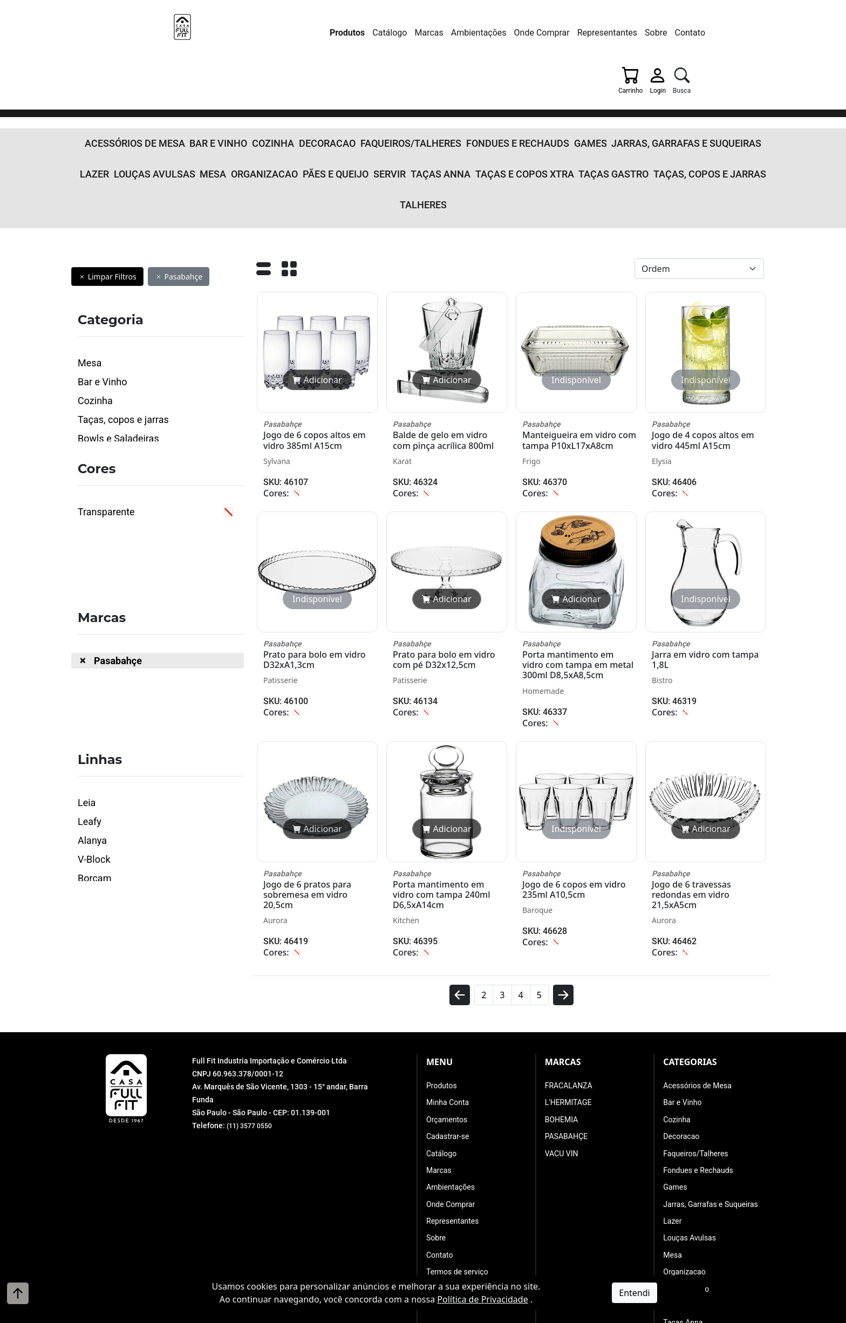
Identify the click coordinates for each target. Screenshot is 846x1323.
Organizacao (219, 104)
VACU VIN (561, 1040)
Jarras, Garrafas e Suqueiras (594, 83)
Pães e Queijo (279, 104)
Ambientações (380, 33)
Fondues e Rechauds (453, 83)
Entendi (634, 1293)
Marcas (331, 33)
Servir (326, 104)
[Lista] (263, 159)
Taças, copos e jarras (593, 104)
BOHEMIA (561, 1007)
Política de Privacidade (482, 1299)
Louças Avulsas (723, 83)
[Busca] (734, 35)
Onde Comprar (444, 33)
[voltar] (459, 886)
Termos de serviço (457, 1159)
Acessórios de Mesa (130, 83)
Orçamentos (446, 1007)
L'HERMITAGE (568, 989)
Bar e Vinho (200, 83)
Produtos (249, 33)
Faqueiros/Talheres (365, 83)
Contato (592, 33)
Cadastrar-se (447, 1023)
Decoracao (294, 83)
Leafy (89, 708)
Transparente (106, 399)
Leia (86, 689)
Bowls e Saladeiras (118, 325)
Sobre (558, 33)
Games (514, 83)
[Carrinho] (675, 35)
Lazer (672, 83)
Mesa (174, 104)
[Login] (707, 35)
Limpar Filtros (107, 164)
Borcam (94, 765)
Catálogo (291, 33)
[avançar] (563, 886)
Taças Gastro (514, 104)
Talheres (664, 104)
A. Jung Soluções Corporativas (451, 1314)
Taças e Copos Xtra (440, 104)
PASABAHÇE (566, 1023)
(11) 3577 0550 (252, 1012)
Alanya (92, 727)
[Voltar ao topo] (17, 1293)
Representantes (509, 33)
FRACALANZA (568, 973)
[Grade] (289, 159)
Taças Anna (370, 104)
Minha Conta (447, 989)
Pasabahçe (178, 164)
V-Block (94, 746)
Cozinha (247, 83)
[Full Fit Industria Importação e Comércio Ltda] (142, 36)
